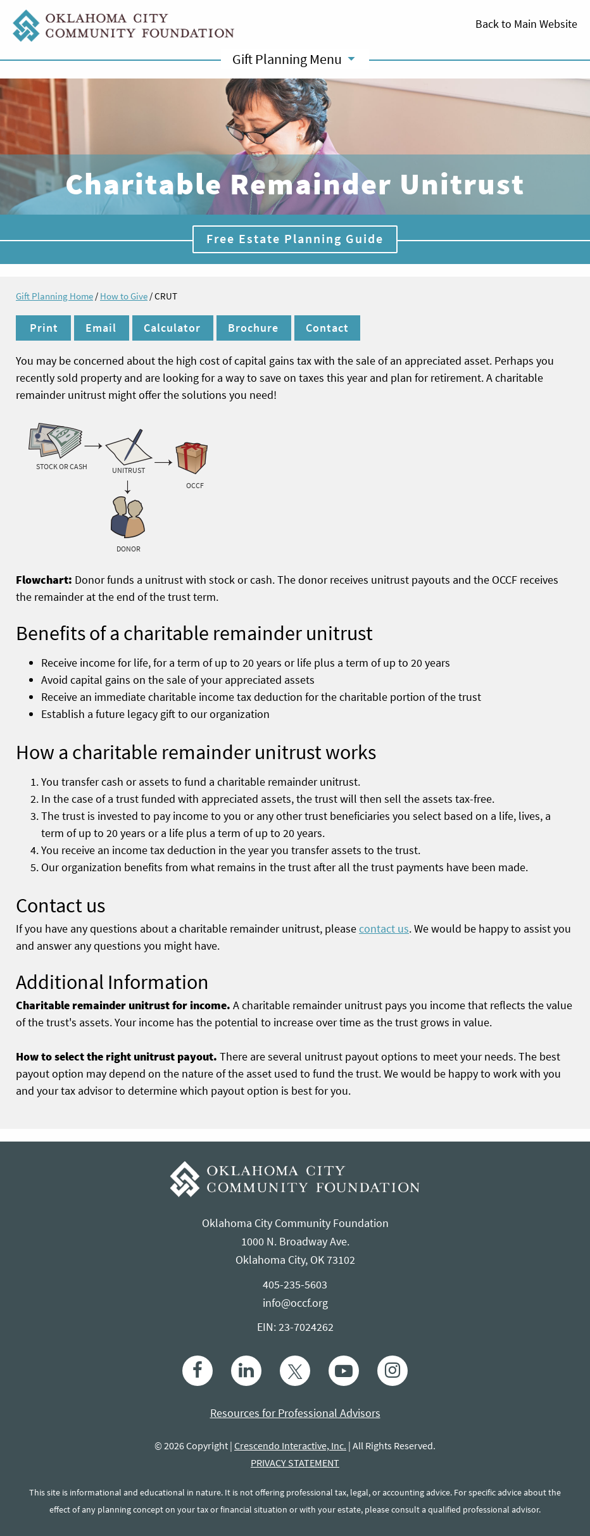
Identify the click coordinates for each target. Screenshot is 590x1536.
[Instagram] (392, 1371)
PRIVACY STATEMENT (295, 1462)
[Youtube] (344, 1371)
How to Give (124, 296)
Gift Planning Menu (287, 59)
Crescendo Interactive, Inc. (290, 1445)
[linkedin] (246, 1371)
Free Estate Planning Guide (295, 238)
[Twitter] (295, 1371)
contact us (384, 928)
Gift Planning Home (54, 296)
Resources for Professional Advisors (295, 1413)
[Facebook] (197, 1371)
